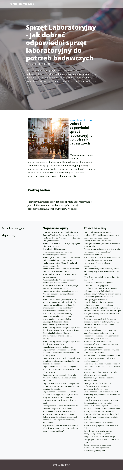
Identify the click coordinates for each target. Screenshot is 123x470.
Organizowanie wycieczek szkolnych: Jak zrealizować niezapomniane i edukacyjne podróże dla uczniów (61, 386)
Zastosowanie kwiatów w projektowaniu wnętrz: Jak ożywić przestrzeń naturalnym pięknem (102, 252)
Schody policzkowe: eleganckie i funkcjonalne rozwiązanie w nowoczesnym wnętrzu (98, 448)
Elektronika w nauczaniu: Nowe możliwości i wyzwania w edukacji (57, 312)
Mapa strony (9, 235)
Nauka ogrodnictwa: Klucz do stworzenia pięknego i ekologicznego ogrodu (61, 258)
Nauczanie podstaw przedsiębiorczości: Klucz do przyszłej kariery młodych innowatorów (60, 294)
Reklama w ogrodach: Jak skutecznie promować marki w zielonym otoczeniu (101, 320)
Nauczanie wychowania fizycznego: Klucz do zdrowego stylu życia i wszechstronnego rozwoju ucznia (61, 344)
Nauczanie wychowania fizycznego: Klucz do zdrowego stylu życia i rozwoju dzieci (61, 328)
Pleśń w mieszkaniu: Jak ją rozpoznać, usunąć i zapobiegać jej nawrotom (100, 331)
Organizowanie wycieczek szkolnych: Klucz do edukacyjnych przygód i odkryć (61, 393)
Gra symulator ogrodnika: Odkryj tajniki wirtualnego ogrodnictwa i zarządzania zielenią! (101, 271)
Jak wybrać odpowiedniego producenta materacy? (101, 278)
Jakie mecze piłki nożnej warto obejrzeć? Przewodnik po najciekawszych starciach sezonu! (102, 367)
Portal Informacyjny (22, 3)
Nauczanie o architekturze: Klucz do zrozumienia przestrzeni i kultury (59, 306)
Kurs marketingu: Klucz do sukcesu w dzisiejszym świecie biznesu (59, 281)
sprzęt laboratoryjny (80, 119)
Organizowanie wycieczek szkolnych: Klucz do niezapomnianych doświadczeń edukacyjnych (61, 353)
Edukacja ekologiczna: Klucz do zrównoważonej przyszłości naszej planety (58, 336)
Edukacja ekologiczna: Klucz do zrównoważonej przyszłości (57, 323)
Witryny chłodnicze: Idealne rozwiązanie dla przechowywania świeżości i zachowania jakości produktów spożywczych (102, 261)
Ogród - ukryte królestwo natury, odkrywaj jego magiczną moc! (99, 432)
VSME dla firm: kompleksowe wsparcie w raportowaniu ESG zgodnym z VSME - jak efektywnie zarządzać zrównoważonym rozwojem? (102, 312)
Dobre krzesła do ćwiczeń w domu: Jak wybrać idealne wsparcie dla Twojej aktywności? (60, 420)
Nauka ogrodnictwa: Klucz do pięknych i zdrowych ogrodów (60, 264)
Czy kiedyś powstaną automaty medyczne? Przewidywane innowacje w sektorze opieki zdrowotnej (101, 235)
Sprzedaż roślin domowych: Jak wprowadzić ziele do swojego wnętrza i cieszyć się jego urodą (101, 344)
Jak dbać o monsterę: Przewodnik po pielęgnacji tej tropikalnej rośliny (100, 289)
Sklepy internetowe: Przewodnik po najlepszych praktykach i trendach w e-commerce (101, 439)
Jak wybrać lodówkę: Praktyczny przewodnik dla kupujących (98, 284)
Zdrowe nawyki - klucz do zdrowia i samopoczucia (99, 379)
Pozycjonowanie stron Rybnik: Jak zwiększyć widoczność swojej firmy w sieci (59, 400)
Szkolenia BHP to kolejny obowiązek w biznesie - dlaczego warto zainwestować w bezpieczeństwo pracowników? (102, 409)
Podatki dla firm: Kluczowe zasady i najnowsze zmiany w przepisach (99, 303)
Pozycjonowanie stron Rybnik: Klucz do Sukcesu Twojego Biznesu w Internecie (60, 233)
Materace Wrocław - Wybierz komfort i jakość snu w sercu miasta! (101, 373)
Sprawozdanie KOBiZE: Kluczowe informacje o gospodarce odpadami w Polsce (101, 425)
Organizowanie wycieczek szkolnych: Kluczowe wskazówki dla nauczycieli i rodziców (59, 378)
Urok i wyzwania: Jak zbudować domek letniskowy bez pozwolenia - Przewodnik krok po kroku (102, 395)
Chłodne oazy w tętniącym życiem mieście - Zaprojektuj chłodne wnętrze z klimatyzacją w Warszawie (102, 297)
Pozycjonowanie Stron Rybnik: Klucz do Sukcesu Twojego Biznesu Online (60, 407)
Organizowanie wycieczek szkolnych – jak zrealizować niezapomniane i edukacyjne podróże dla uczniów (61, 361)
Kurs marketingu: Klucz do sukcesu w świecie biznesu (59, 275)
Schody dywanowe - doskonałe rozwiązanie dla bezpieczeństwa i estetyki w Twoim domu (102, 243)
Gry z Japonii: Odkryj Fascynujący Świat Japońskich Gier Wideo (101, 351)
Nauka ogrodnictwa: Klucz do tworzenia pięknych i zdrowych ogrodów (61, 270)
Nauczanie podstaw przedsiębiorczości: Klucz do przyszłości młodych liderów (60, 300)
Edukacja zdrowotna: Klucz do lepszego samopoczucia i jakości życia (60, 286)
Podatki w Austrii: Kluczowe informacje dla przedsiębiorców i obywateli (101, 401)
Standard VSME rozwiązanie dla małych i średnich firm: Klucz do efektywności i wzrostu (102, 417)
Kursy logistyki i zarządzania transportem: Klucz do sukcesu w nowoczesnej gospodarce (58, 252)
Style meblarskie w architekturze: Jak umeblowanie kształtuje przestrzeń (59, 412)
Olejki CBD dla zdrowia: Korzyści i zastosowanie (99, 326)
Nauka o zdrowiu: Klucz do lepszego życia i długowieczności (61, 239)
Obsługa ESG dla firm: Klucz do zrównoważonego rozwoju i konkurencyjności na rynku (97, 386)
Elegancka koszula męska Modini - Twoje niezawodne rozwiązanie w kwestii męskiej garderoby (102, 358)
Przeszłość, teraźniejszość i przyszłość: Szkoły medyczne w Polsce (101, 337)
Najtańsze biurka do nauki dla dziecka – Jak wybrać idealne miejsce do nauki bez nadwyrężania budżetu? (60, 428)
